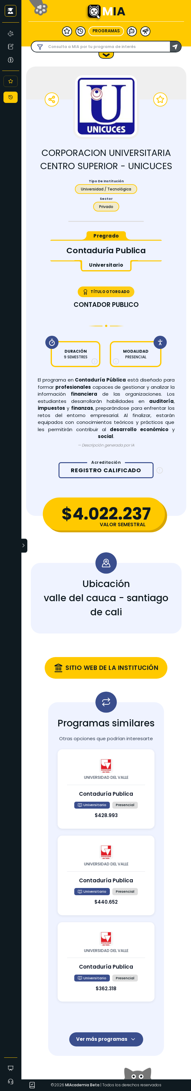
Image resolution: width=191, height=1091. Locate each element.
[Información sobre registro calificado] (159, 470)
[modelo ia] (132, 31)
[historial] (81, 31)
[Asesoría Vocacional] (11, 60)
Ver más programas (106, 1039)
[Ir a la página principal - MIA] (94, 12)
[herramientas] (145, 31)
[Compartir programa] (52, 100)
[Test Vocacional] (11, 46)
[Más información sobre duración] (94, 361)
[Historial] (10, 97)
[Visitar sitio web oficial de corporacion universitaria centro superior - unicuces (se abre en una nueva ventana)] (106, 667)
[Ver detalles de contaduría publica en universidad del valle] (106, 789)
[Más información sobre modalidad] (116, 361)
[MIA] (11, 33)
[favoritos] (67, 31)
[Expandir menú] (24, 545)
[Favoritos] (10, 81)
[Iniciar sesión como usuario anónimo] (10, 10)
